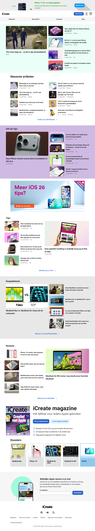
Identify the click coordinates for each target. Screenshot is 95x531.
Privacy (42, 517)
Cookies (35, 517)
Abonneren (78, 14)
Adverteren (68, 517)
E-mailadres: (44, 490)
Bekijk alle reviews (47, 398)
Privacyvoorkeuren (16, 522)
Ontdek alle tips (47, 271)
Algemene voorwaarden (55, 517)
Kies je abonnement (41, 421)
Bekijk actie (79, 5)
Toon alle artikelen (47, 120)
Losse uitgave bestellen (60, 421)
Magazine (13, 517)
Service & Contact (24, 517)
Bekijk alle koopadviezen (47, 334)
